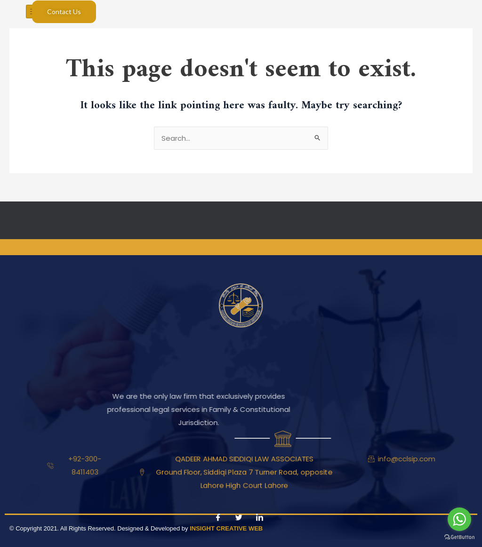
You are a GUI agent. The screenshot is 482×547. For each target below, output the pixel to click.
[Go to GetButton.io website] (459, 537)
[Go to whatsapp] (459, 519)
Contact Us (64, 12)
